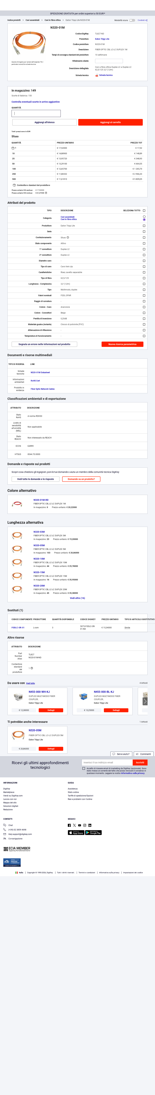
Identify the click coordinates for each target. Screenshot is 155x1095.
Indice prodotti (14, 20)
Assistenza (73, 789)
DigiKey (6, 789)
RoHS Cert (35, 381)
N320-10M (39, 558)
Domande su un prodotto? (81, 479)
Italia (19, 873)
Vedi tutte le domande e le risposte (35, 479)
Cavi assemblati (32, 20)
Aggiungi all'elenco (45, 122)
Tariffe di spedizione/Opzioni (80, 796)
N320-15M (39, 572)
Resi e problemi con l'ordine (80, 799)
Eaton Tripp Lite (102, 39)
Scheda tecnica (103, 75)
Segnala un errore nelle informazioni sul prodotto (44, 344)
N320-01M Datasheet (40, 372)
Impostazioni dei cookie (133, 873)
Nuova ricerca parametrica (122, 344)
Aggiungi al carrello (110, 122)
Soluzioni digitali (10, 806)
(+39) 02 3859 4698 (14, 830)
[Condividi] (143, 20)
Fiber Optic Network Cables (43, 389)
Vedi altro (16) (77, 598)
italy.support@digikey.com (17, 834)
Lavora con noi (10, 799)
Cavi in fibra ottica (53, 20)
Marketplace (8, 792)
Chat (8, 825)
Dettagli (51, 710)
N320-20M (39, 585)
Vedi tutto (30, 683)
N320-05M (39, 545)
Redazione (8, 809)
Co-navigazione (12, 839)
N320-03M (39, 531)
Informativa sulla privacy (133, 773)
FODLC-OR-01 (18, 627)
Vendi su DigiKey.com (13, 796)
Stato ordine (73, 792)
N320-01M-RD (41, 500)
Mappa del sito (10, 803)
